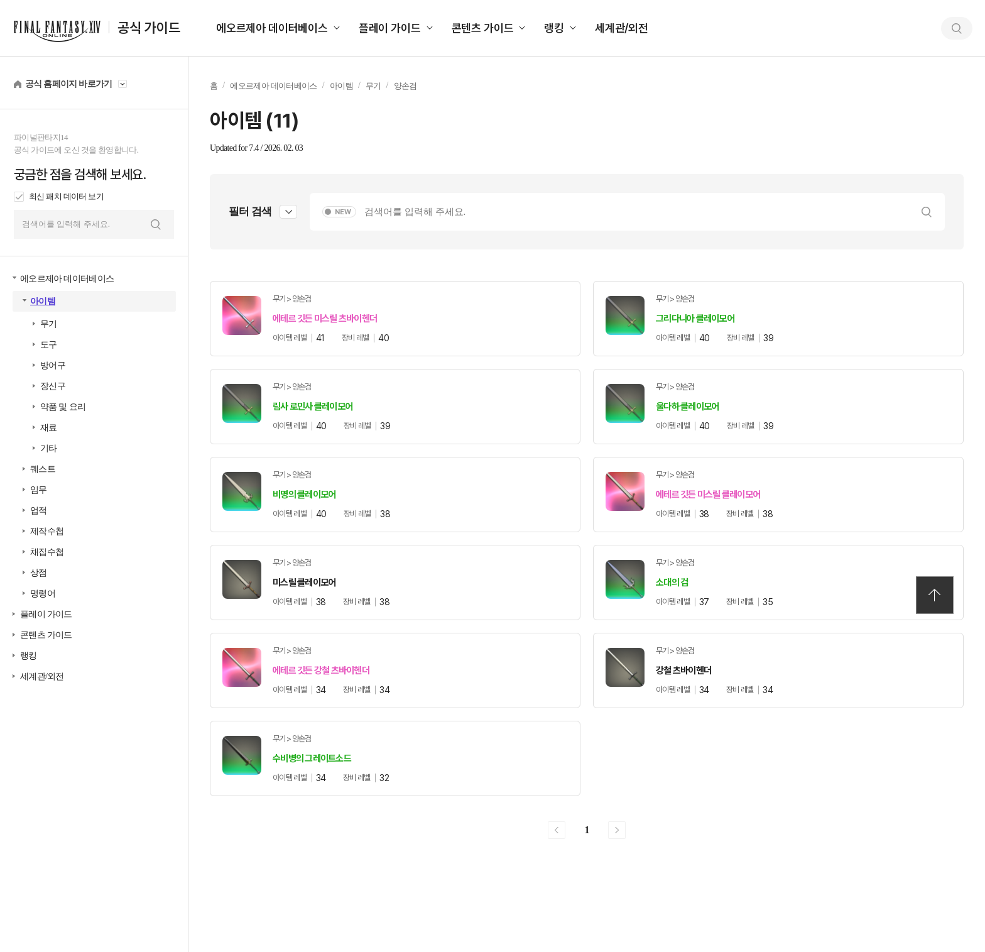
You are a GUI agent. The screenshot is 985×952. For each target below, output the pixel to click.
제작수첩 (46, 531)
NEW (343, 212)
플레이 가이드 (390, 28)
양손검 (405, 86)
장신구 (52, 386)
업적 (38, 510)
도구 (48, 344)
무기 (48, 324)
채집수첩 (46, 552)
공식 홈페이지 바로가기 (68, 84)
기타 (48, 448)
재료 (48, 427)
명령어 (42, 593)
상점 (38, 572)
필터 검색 (250, 211)
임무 (38, 490)
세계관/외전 (621, 28)
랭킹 (554, 28)
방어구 (52, 365)
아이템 (42, 301)
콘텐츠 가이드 (483, 28)
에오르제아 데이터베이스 (272, 28)
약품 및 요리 (62, 407)
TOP (935, 595)
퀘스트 (42, 469)
